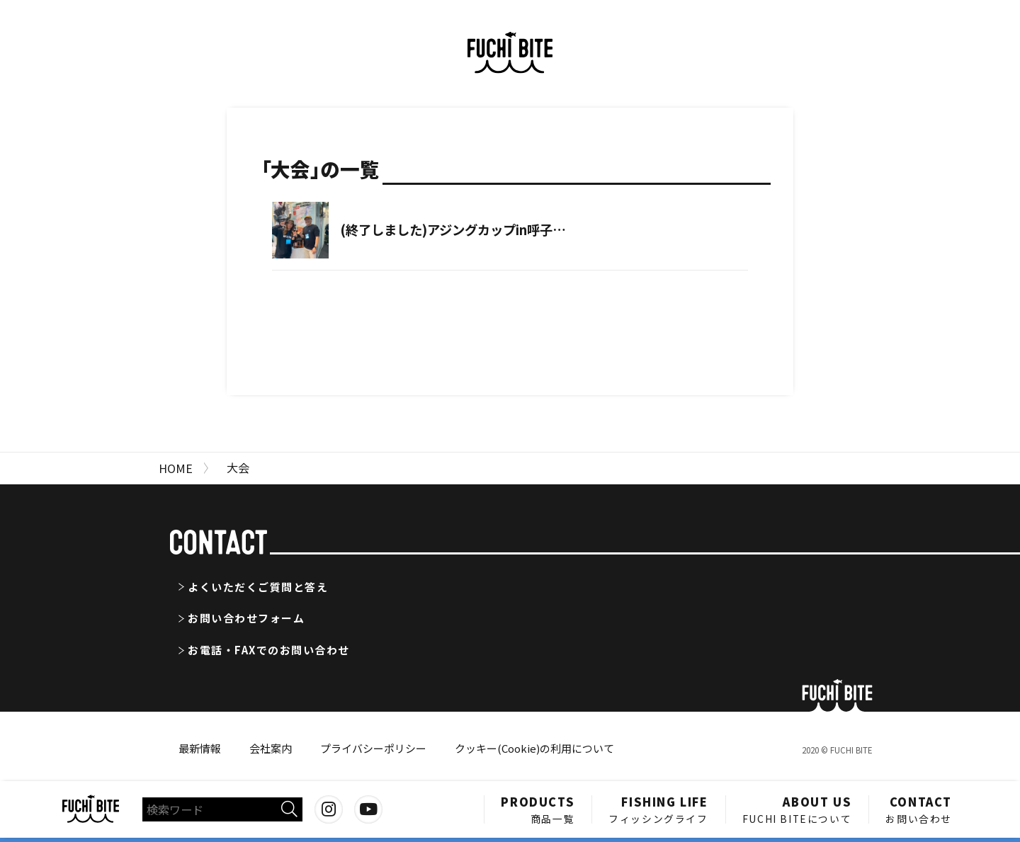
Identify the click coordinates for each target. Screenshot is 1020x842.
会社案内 (270, 748)
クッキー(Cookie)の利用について (534, 748)
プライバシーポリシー (373, 748)
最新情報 (199, 748)
